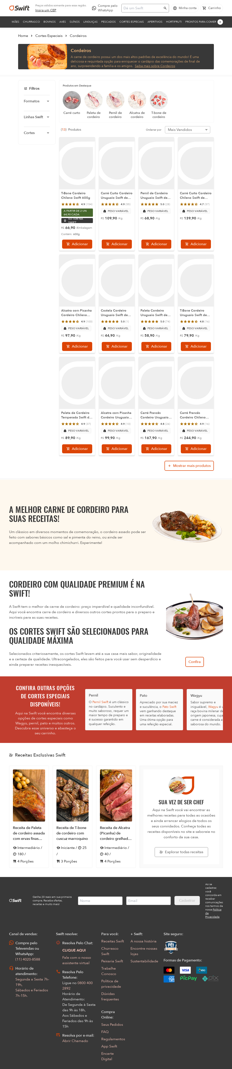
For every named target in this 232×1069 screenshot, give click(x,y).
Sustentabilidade (144, 961)
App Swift (109, 1046)
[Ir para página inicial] (19, 8)
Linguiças (90, 22)
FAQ (105, 1031)
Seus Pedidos (112, 1024)
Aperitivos (154, 22)
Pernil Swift (100, 702)
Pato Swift (169, 707)
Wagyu (213, 707)
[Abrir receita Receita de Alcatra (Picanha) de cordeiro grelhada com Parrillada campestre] (116, 817)
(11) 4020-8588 (27, 959)
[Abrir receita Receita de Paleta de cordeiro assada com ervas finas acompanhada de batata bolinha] (29, 817)
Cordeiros (78, 35)
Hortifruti (174, 22)
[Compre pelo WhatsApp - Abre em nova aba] (106, 8)
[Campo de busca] (142, 8)
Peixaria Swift (112, 961)
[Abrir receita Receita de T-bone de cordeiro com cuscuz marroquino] (72, 817)
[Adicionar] (77, 244)
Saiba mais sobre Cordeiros (155, 66)
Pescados (108, 22)
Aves (62, 22)
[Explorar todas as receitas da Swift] (181, 852)
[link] (45, 10)
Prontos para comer (200, 22)
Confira (194, 661)
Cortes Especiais (131, 22)
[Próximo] (220, 22)
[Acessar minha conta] (184, 8)
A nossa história (143, 941)
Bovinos (50, 22)
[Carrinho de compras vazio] (211, 8)
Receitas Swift (112, 941)
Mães (15, 22)
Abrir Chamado (75, 1040)
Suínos (75, 22)
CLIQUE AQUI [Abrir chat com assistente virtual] (74, 950)
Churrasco (31, 22)
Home (23, 35)
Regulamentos (113, 1039)
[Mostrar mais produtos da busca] (189, 466)
